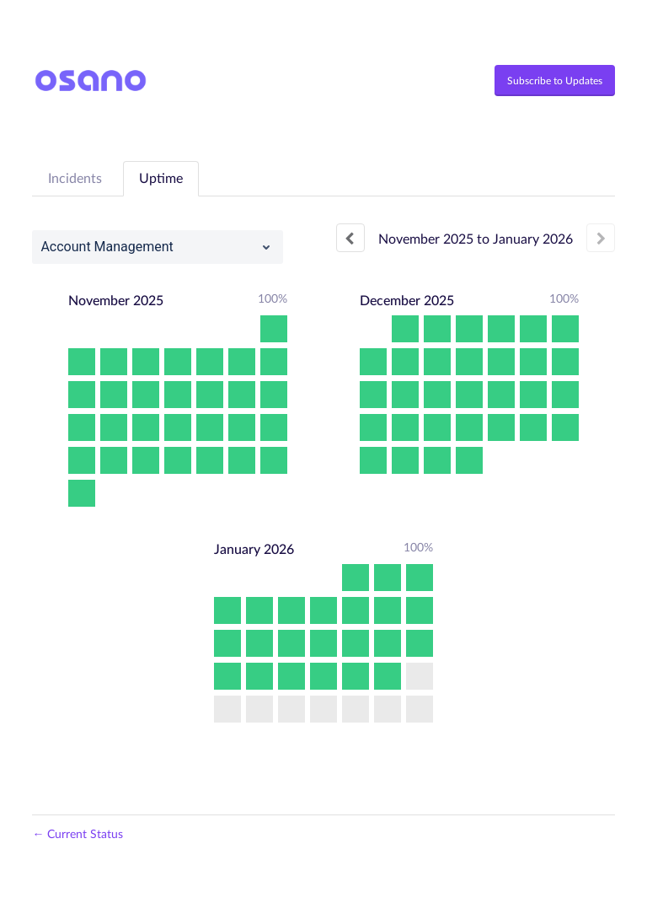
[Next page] (600, 237)
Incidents (75, 178)
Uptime (161, 178)
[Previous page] (350, 237)
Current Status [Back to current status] (77, 835)
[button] (555, 81)
